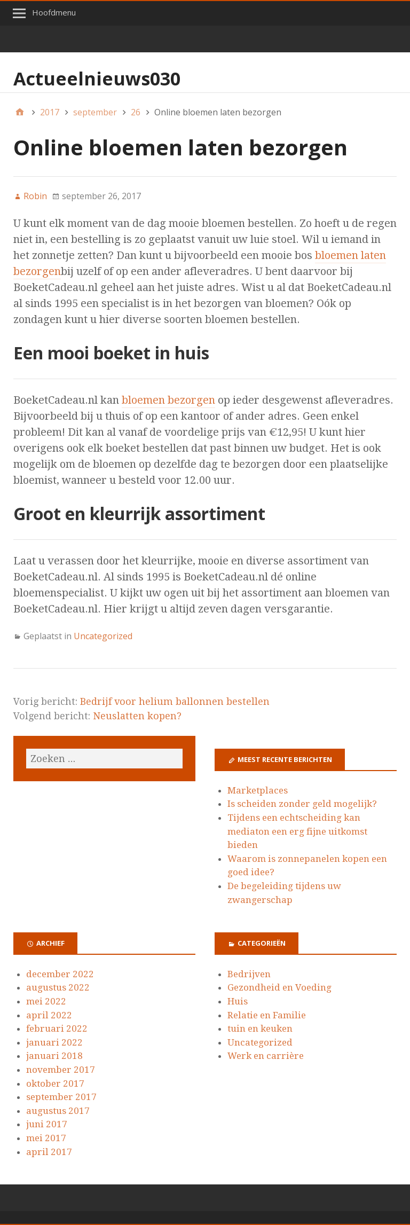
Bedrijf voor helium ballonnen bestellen (175, 701)
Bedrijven (249, 974)
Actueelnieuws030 (96, 78)
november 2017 (60, 1069)
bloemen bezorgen (168, 400)
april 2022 (49, 1015)
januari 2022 (54, 1042)
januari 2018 (54, 1055)
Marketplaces (257, 790)
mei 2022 (46, 1001)
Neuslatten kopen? (137, 715)
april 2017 (49, 1152)
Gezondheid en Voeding (279, 987)
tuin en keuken (260, 1028)
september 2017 (61, 1096)
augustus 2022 (58, 987)
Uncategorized (103, 636)
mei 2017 (46, 1138)
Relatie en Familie (266, 1015)
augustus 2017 (58, 1110)
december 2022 (60, 974)
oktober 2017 (55, 1083)
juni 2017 (46, 1124)
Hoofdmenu (54, 12)
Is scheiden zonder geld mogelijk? (302, 803)
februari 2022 (57, 1028)
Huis (237, 1001)
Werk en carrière (265, 1055)
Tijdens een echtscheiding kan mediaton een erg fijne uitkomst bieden (297, 831)
